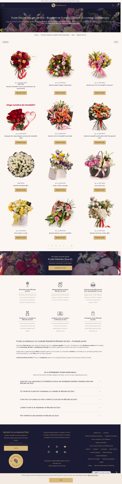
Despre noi (97, 432)
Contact (106, 432)
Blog (90, 465)
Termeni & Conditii (94, 459)
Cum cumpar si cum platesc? (101, 439)
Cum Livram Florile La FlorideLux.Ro (101, 446)
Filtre (116, 42)
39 (71, 245)
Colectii (88, 449)
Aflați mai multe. (93, 475)
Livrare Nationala (101, 455)
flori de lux (59, 5)
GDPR (101, 462)
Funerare (104, 449)
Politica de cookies (108, 459)
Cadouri (96, 449)
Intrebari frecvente (111, 436)
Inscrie (16, 448)
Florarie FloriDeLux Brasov (94, 436)
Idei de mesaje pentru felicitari (104, 465)
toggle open (3, 5)
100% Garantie (107, 452)
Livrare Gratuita (95, 452)
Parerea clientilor (101, 442)
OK (61, 480)
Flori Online (113, 449)
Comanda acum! (60, 268)
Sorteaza (5, 42)
